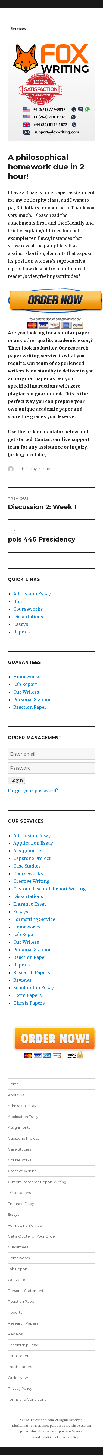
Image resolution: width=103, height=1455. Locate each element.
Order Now (18, 1377)
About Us (16, 1095)
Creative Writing (31, 881)
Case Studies (27, 866)
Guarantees (18, 1247)
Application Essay (33, 843)
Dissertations (28, 616)
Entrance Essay (30, 904)
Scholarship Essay (33, 987)
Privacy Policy (20, 1388)
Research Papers (31, 972)
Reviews (22, 980)
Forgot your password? (33, 790)
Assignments (27, 850)
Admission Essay (32, 593)
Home (13, 1084)
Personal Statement (34, 699)
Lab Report (25, 684)
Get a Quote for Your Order (32, 1236)
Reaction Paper (29, 707)
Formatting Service (34, 919)
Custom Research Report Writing (49, 888)
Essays (20, 624)
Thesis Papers (29, 1003)
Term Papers (27, 995)
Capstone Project (32, 858)
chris (20, 469)
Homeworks (26, 676)
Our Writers (26, 692)
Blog (18, 601)
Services (18, 28)
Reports (22, 632)
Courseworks (28, 609)
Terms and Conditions (27, 1399)
